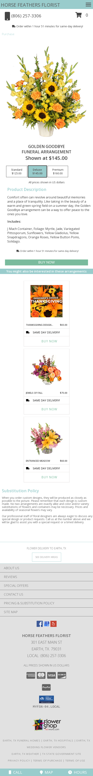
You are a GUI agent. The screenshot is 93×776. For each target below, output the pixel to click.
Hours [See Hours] (77, 772)
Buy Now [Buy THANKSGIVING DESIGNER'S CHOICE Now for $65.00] (49, 341)
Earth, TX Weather (25, 754)
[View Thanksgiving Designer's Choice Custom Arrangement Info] (46, 301)
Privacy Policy (19, 760)
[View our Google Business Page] (47, 625)
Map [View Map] (46, 772)
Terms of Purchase (47, 760)
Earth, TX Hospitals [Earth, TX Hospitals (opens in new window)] (58, 740)
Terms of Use (75, 760)
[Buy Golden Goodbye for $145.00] (46, 262)
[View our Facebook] (40, 625)
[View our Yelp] (53, 625)
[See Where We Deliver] (46, 557)
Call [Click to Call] (15, 772)
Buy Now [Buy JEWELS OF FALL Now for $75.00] (49, 409)
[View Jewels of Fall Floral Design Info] (46, 369)
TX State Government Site (61, 754)
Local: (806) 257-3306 (46, 655)
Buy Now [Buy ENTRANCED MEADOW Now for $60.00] (49, 477)
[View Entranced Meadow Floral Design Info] (46, 437)
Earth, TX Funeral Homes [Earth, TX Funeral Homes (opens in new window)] (21, 740)
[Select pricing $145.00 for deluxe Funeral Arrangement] (37, 171)
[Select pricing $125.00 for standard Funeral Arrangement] (16, 171)
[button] (81, 16)
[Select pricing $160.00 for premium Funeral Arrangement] (58, 171)
